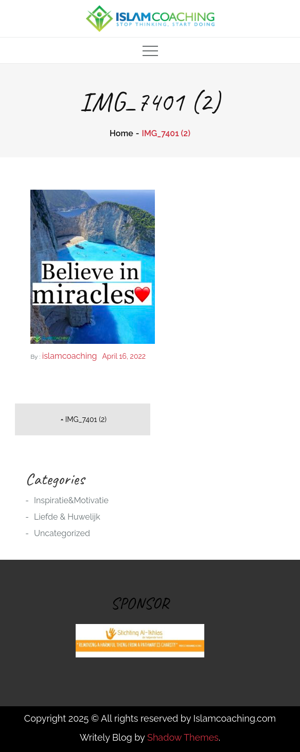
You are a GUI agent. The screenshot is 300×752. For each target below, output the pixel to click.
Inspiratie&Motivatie (71, 500)
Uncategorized (62, 533)
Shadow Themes (183, 737)
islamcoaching (69, 356)
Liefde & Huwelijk (67, 517)
